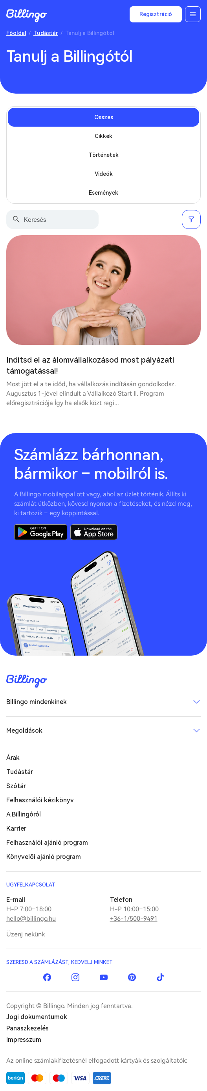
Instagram (75, 977)
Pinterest (132, 977)
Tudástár (45, 33)
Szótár (16, 786)
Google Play (40, 532)
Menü (193, 14)
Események (103, 193)
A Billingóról (23, 814)
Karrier (16, 828)
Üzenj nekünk (25, 934)
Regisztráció (155, 14)
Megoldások (24, 730)
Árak (13, 757)
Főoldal (16, 33)
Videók (104, 174)
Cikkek (103, 136)
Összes (103, 117)
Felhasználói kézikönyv (40, 800)
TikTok (160, 977)
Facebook (47, 977)
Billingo (26, 15)
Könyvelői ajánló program (43, 857)
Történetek (104, 155)
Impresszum (23, 1039)
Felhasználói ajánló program (47, 842)
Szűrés (191, 219)
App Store (93, 532)
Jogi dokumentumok (36, 1017)
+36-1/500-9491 (134, 918)
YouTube (103, 977)
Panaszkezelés (27, 1028)
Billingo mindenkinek (36, 702)
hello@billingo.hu (31, 918)
